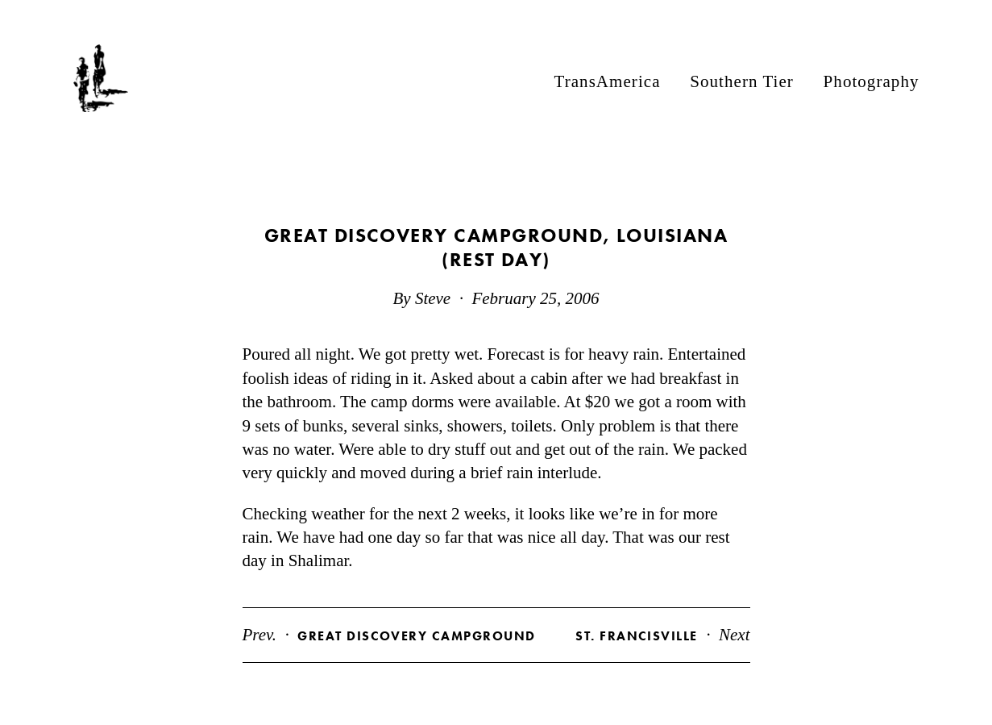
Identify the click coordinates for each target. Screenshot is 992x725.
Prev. (389, 634)
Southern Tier (742, 80)
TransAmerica (607, 80)
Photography (871, 80)
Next (662, 634)
